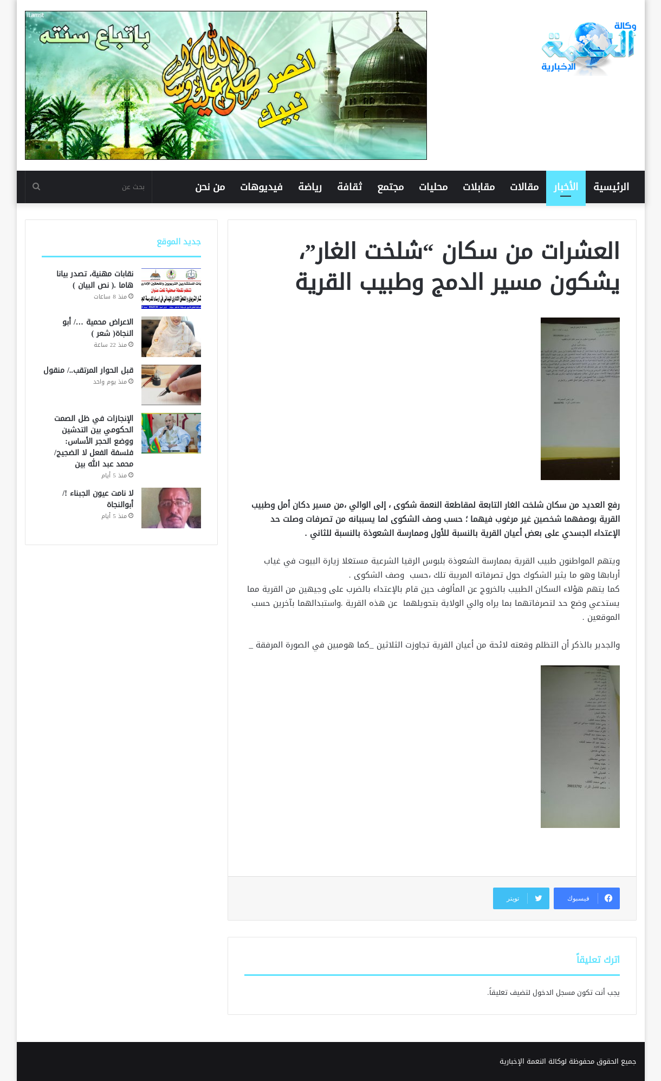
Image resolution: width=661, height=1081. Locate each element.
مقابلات (479, 187)
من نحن (210, 187)
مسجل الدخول (554, 992)
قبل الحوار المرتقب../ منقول (88, 370)
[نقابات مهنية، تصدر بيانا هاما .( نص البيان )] (171, 288)
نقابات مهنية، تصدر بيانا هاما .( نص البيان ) (94, 280)
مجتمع (390, 187)
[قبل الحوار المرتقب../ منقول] (171, 385)
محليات (433, 187)
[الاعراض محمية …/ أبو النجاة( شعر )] (171, 336)
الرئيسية (611, 187)
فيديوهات (261, 187)
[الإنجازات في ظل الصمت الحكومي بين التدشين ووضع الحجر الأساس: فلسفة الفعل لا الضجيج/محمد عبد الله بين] (171, 433)
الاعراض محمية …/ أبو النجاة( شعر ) (97, 328)
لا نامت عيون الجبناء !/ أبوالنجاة (97, 499)
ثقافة (349, 187)
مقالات (524, 187)
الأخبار (566, 187)
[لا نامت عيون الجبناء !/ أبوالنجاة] (171, 508)
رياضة (310, 187)
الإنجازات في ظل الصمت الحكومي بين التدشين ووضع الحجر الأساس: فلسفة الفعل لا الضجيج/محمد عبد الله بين (93, 441)
